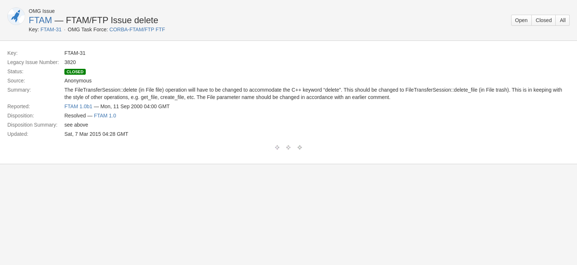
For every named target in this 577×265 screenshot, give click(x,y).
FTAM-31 (50, 29)
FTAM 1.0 (105, 116)
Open (521, 20)
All (563, 20)
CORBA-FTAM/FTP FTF (137, 29)
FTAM (40, 20)
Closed (544, 20)
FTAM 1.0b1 (78, 106)
